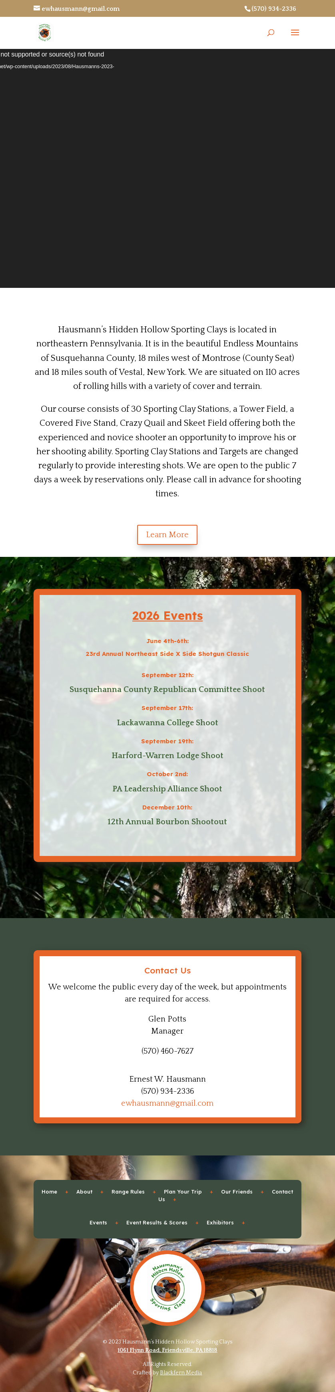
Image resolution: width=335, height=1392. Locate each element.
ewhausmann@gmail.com (167, 1103)
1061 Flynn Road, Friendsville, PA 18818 (167, 1350)
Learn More (167, 534)
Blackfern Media (181, 1373)
